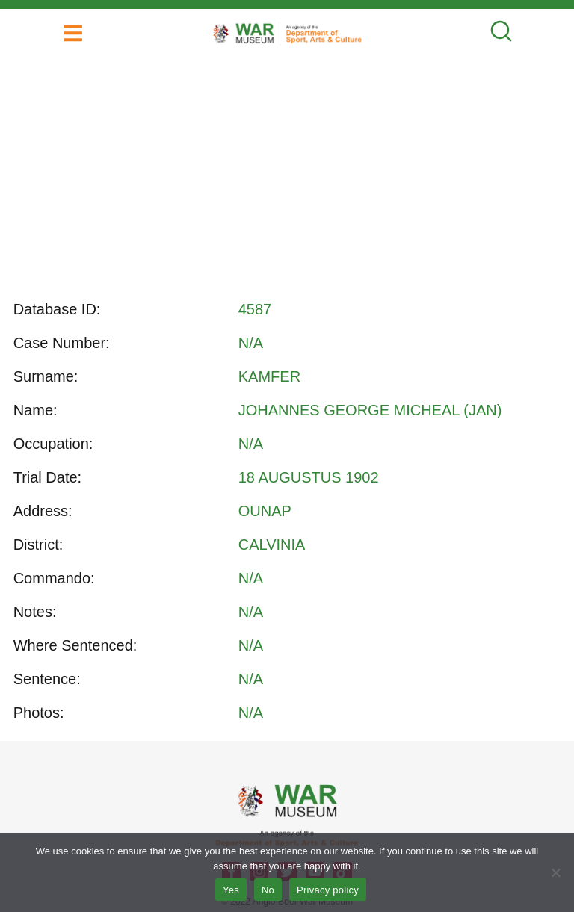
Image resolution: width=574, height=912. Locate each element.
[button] (73, 33)
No (268, 890)
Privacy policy (328, 890)
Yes (231, 890)
